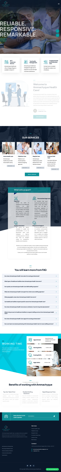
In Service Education (7, 453)
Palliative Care (22, 156)
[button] (52, 469)
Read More (11, 165)
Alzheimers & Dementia (7, 446)
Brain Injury (34, 439)
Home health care (8, 156)
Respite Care (36, 156)
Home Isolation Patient (7, 450)
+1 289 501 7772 (36, 451)
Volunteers (4, 455)
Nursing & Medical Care (7, 448)
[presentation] (57, 31)
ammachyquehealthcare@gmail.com (40, 449)
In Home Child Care (51, 157)
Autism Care (34, 437)
